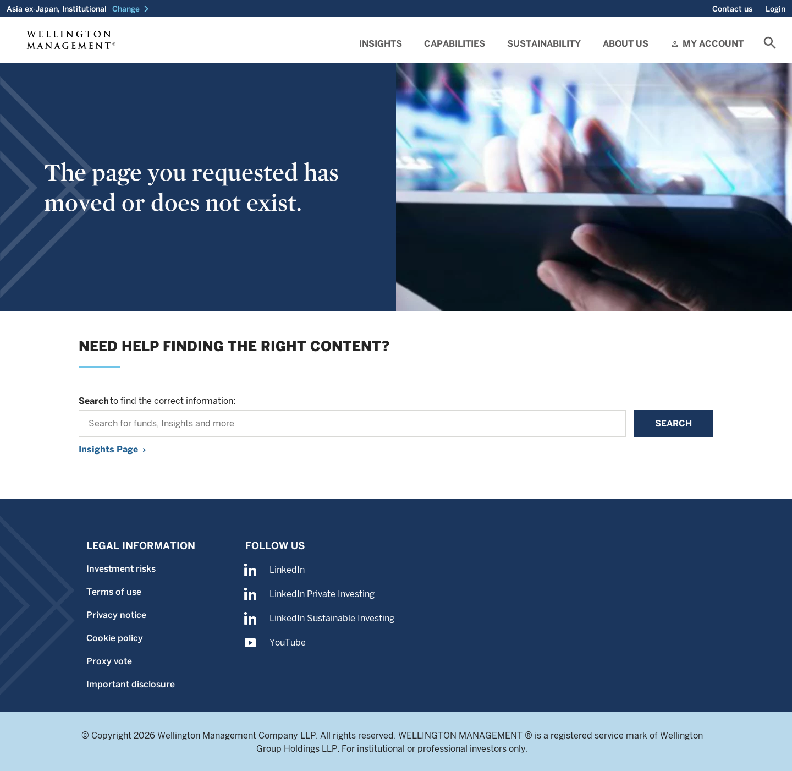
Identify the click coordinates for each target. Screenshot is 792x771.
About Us (625, 44)
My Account (713, 44)
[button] (132, 8)
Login (775, 8)
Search (673, 423)
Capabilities (454, 44)
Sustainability (544, 44)
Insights (380, 44)
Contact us (732, 8)
